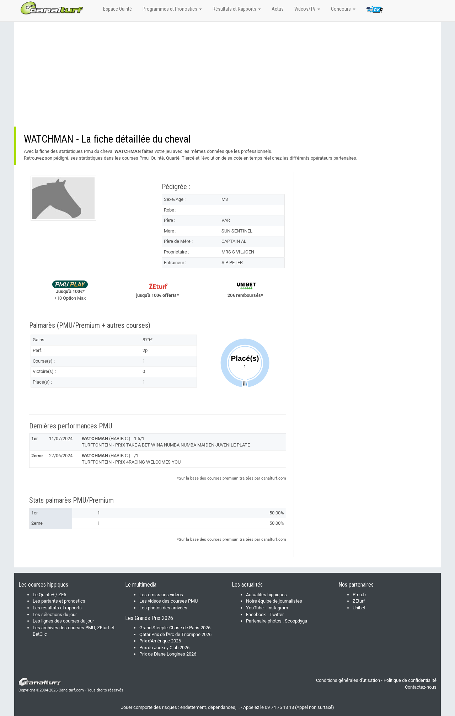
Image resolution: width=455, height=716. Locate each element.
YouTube (255, 607)
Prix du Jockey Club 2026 (164, 647)
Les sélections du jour (55, 614)
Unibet (359, 607)
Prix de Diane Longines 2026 (167, 654)
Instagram (277, 607)
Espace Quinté (117, 9)
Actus (278, 9)
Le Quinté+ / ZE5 (49, 594)
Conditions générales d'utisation (348, 680)
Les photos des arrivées (163, 607)
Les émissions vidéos (161, 594)
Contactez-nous (421, 687)
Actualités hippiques (266, 594)
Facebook (256, 614)
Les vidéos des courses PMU (168, 601)
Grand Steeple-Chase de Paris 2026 (174, 627)
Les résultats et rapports (57, 607)
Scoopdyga (296, 621)
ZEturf (359, 601)
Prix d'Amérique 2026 (160, 640)
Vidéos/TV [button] (307, 9)
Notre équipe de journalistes (274, 601)
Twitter (276, 614)
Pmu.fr (359, 594)
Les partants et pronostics (59, 601)
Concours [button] (343, 9)
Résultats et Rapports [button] (237, 9)
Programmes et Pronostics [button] (172, 9)
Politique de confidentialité (410, 680)
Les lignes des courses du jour (63, 621)
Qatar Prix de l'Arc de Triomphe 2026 (175, 634)
